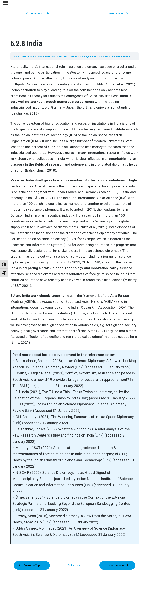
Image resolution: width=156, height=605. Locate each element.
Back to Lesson (75, 568)
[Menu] (5, 3)
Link (79, 367)
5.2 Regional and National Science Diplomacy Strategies (121, 56)
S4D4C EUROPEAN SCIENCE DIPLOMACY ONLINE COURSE (49, 56)
